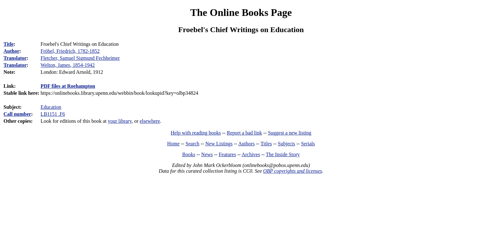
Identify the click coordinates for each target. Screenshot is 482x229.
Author (11, 51)
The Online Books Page (241, 12)
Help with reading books (196, 132)
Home (173, 143)
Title (8, 44)
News (207, 154)
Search (192, 143)
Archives (250, 154)
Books (188, 154)
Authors (246, 143)
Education (51, 107)
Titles (266, 143)
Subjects (286, 143)
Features (227, 154)
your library (120, 121)
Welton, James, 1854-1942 (68, 65)
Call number (17, 114)
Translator (15, 58)
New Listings (219, 143)
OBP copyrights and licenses (292, 171)
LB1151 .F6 (53, 114)
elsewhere (150, 121)
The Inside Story (283, 154)
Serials (308, 143)
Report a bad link (244, 132)
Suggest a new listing (289, 132)
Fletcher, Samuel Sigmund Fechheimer (80, 58)
